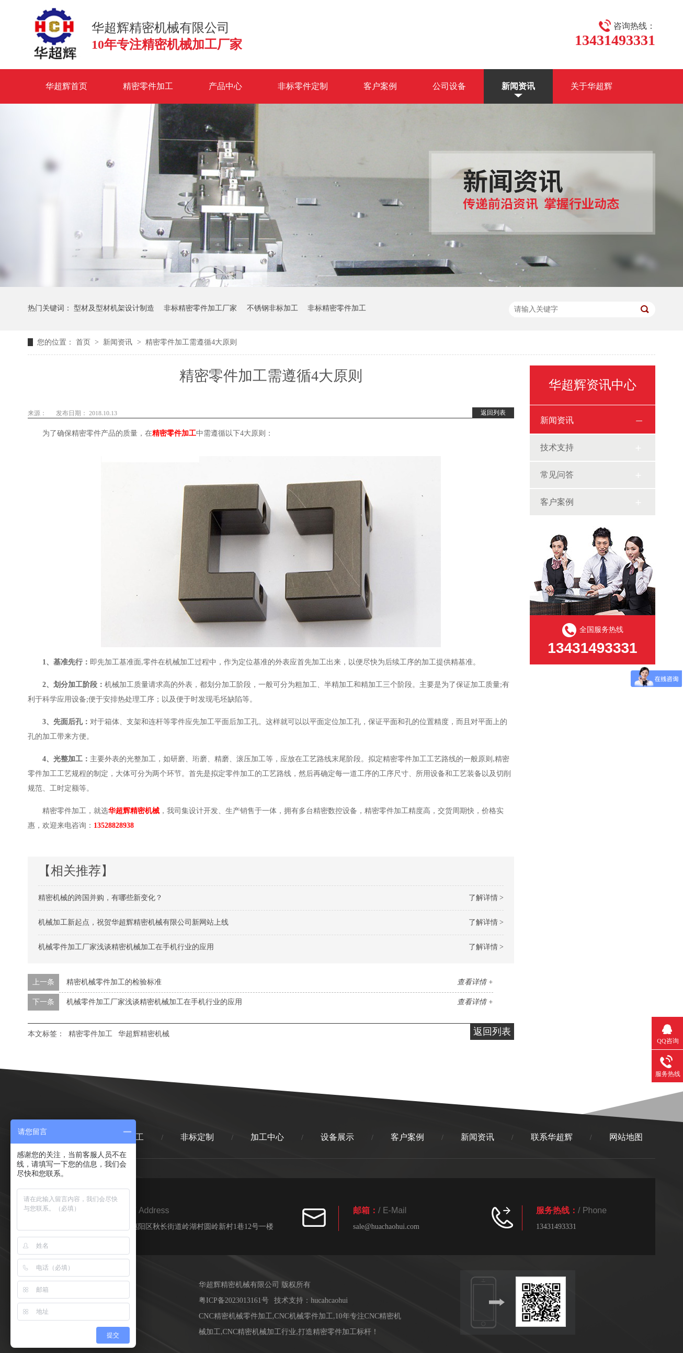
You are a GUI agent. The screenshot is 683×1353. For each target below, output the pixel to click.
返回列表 (493, 412)
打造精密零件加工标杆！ (338, 1332)
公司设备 (449, 86)
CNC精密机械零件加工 (235, 1316)
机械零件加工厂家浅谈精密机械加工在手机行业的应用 (126, 947)
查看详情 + (475, 982)
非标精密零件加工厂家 (200, 308)
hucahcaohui (329, 1300)
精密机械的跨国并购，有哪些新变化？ (100, 898)
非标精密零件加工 (337, 308)
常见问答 (557, 474)
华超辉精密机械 (134, 811)
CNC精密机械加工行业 (260, 1332)
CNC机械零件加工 (303, 1316)
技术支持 (557, 447)
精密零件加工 (148, 86)
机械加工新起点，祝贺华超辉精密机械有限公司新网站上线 (133, 922)
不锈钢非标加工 (272, 308)
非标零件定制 (303, 86)
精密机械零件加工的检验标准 (114, 982)
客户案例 (380, 86)
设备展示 (337, 1137)
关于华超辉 (591, 86)
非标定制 (197, 1137)
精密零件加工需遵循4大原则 (191, 342)
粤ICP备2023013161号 (234, 1300)
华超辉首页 (66, 86)
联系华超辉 (552, 1137)
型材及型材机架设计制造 (114, 308)
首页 (84, 342)
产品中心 (225, 86)
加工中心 (267, 1137)
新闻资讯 (518, 86)
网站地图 (626, 1137)
